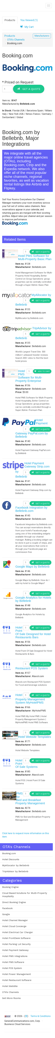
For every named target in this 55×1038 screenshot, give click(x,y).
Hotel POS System (12, 968)
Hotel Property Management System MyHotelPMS (30, 698)
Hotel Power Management (16, 974)
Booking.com (9, 853)
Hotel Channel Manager (15, 920)
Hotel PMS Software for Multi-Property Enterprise (28, 375)
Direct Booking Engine (14, 902)
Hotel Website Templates (34, 736)
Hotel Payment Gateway (15, 950)
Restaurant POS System (31, 668)
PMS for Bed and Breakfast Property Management (30, 798)
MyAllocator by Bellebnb (15, 865)
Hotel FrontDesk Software (16, 938)
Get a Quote (28, 88)
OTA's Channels (16, 39)
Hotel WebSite (10, 986)
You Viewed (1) (29, 20)
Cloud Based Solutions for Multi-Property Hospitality (24, 895)
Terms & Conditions (41, 1016)
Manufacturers (41, 35)
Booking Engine (10, 887)
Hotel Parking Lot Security (16, 944)
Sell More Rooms (11, 998)
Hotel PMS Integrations (14, 956)
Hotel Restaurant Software (16, 980)
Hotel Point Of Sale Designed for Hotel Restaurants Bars (33, 632)
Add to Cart (42, 371)
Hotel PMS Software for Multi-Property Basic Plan (34, 257)
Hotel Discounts (10, 859)
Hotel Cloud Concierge (14, 926)
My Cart (27, 26)
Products (10, 20)
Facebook (7, 908)
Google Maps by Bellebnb (32, 566)
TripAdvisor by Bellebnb (15, 871)
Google (6, 914)
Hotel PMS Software (13, 962)
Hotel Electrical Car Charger (17, 932)
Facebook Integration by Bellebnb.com (31, 509)
